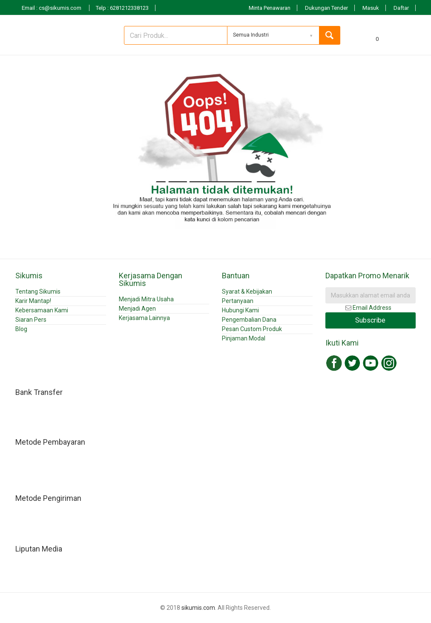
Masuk (370, 8)
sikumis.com (198, 607)
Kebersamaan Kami (41, 310)
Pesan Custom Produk (252, 329)
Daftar (401, 8)
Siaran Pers (30, 319)
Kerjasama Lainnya (144, 317)
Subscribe (370, 320)
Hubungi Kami (240, 310)
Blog (21, 329)
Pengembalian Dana (249, 319)
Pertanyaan (237, 300)
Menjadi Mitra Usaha (146, 299)
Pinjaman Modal (243, 338)
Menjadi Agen (137, 308)
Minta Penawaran (269, 8)
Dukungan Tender (326, 8)
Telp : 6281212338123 (122, 8)
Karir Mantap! (33, 300)
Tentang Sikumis (37, 291)
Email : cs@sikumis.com (52, 8)
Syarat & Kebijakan (247, 291)
